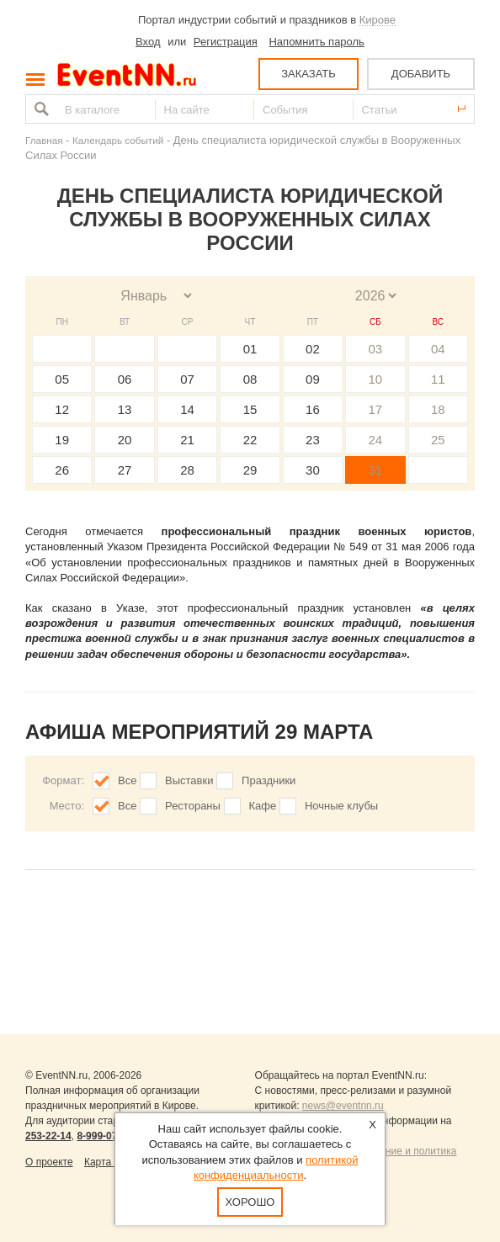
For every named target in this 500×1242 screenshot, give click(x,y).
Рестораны (193, 805)
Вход (148, 41)
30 (313, 470)
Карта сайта (112, 1162)
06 (125, 379)
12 (62, 409)
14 (187, 409)
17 (375, 409)
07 (187, 379)
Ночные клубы (341, 805)
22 (250, 440)
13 (125, 409)
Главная (43, 140)
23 (313, 440)
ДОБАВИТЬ (420, 73)
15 (250, 409)
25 (438, 440)
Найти (39, 109)
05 (62, 379)
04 (438, 349)
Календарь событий (117, 140)
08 (250, 379)
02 (313, 349)
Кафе (263, 805)
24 (375, 440)
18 (438, 409)
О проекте (49, 1162)
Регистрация (226, 41)
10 (375, 379)
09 (313, 379)
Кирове (377, 19)
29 (250, 470)
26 (62, 470)
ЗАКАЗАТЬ (308, 73)
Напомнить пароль (316, 41)
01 (250, 349)
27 (125, 470)
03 (375, 349)
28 (187, 470)
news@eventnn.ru (343, 1106)
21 (187, 440)
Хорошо (250, 1202)
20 (125, 440)
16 (313, 409)
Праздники (268, 780)
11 (438, 379)
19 (62, 440)
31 (375, 470)
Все (127, 780)
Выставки (189, 780)
